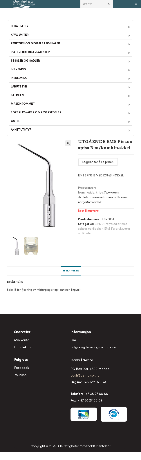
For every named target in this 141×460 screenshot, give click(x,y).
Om (73, 340)
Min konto (21, 340)
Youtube (20, 374)
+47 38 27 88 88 (96, 393)
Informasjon (80, 332)
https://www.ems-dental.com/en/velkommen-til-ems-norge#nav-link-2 (103, 197)
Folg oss (21, 359)
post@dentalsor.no (85, 375)
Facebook (21, 367)
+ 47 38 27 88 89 (89, 400)
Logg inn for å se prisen (97, 162)
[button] (68, 143)
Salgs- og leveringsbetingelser (93, 347)
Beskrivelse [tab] (70, 270)
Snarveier (22, 332)
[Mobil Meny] (136, 4)
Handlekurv (22, 347)
